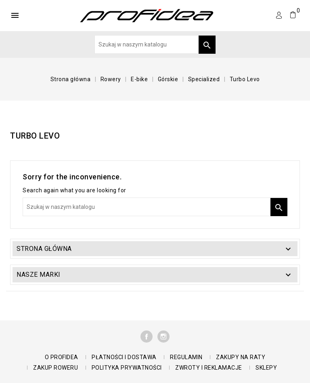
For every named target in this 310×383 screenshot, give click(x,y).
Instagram (163, 336)
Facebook (146, 336)
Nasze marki (39, 274)
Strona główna (44, 249)
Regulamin (186, 357)
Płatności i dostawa (124, 357)
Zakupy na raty (240, 357)
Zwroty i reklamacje (208, 367)
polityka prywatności (127, 367)
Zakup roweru (55, 367)
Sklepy (266, 367)
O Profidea (61, 357)
